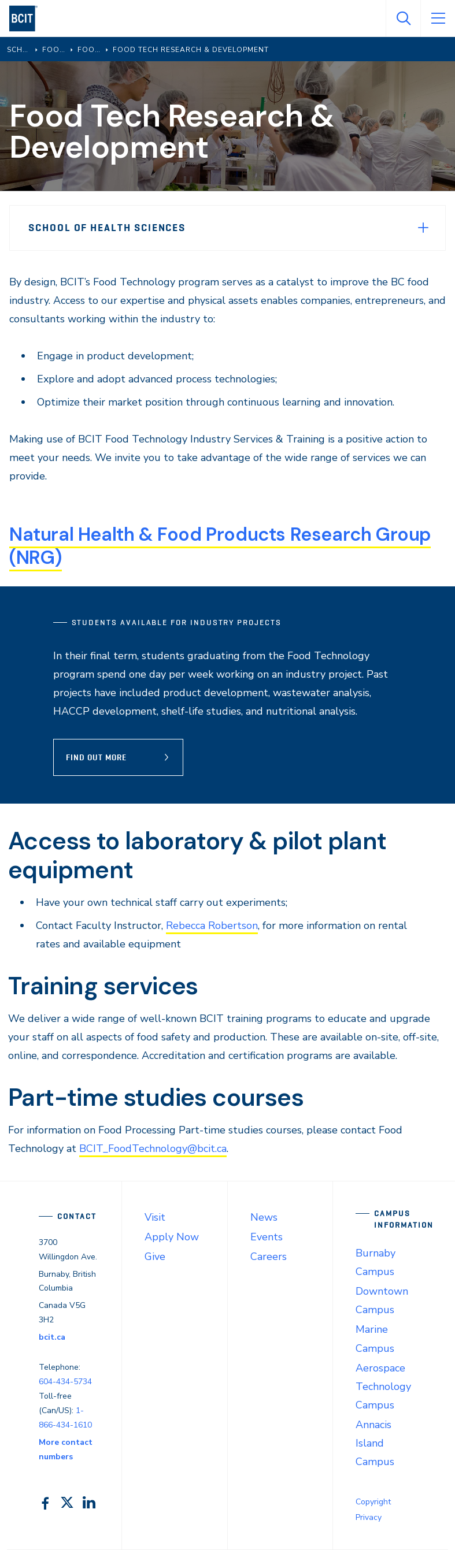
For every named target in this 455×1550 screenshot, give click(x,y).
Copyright (373, 1501)
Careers (268, 1256)
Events (266, 1237)
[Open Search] (403, 18)
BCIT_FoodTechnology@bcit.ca (153, 1148)
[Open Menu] (437, 18)
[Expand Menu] (423, 227)
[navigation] (28, 18)
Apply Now (172, 1237)
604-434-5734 (65, 1381)
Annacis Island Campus (375, 1443)
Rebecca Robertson (212, 925)
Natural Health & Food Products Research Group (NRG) (220, 546)
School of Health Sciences (107, 227)
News (264, 1217)
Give (155, 1256)
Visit (155, 1217)
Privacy (369, 1517)
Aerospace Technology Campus (383, 1386)
